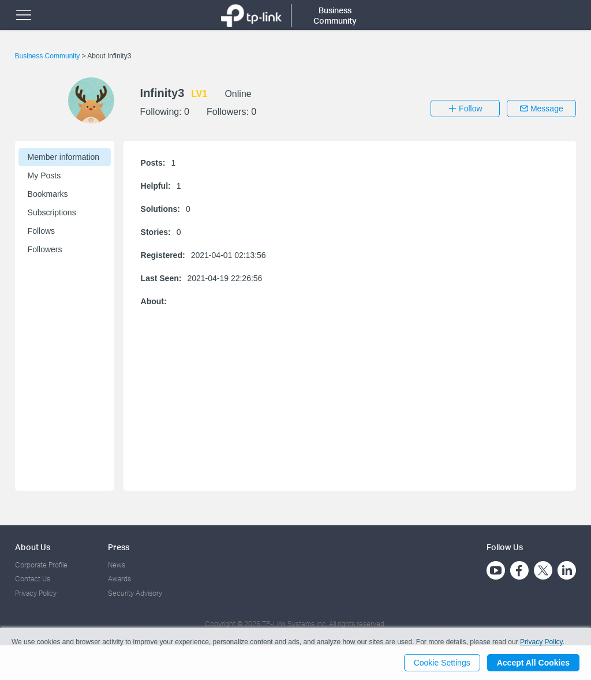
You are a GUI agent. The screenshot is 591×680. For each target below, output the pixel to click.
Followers (45, 249)
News (116, 565)
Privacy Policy (36, 593)
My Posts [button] (44, 175)
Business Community (48, 56)
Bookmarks (48, 194)
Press (118, 547)
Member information (64, 157)
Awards (119, 578)
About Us (32, 547)
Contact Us (32, 578)
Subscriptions (52, 212)
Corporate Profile (41, 565)
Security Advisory (135, 593)
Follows (41, 231)
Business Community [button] (335, 15)
